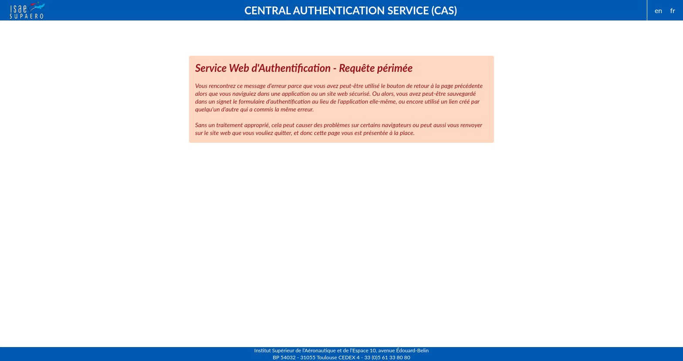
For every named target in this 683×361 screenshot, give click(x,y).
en (658, 10)
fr (672, 10)
